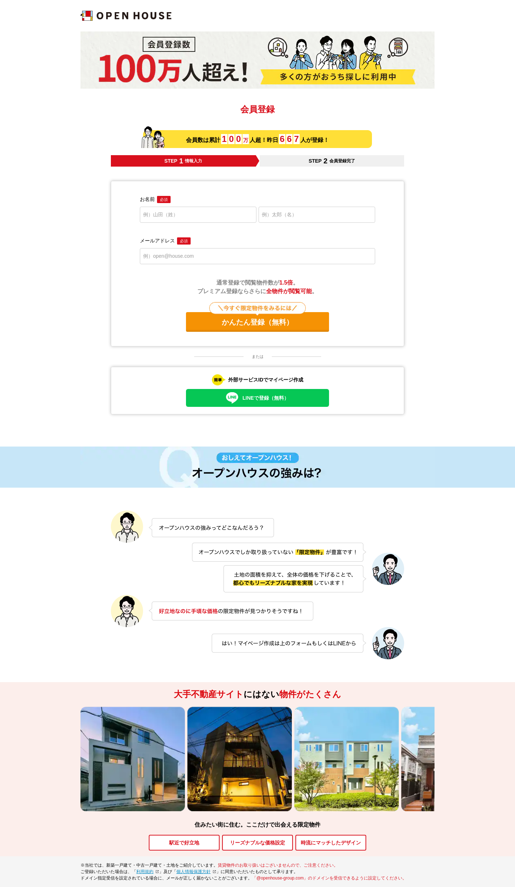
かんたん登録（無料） (257, 319)
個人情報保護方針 (193, 871)
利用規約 (144, 871)
